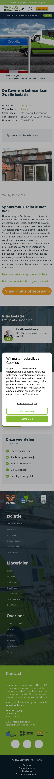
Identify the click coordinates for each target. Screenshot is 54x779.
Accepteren (27, 419)
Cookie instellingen (27, 403)
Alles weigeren (26, 411)
